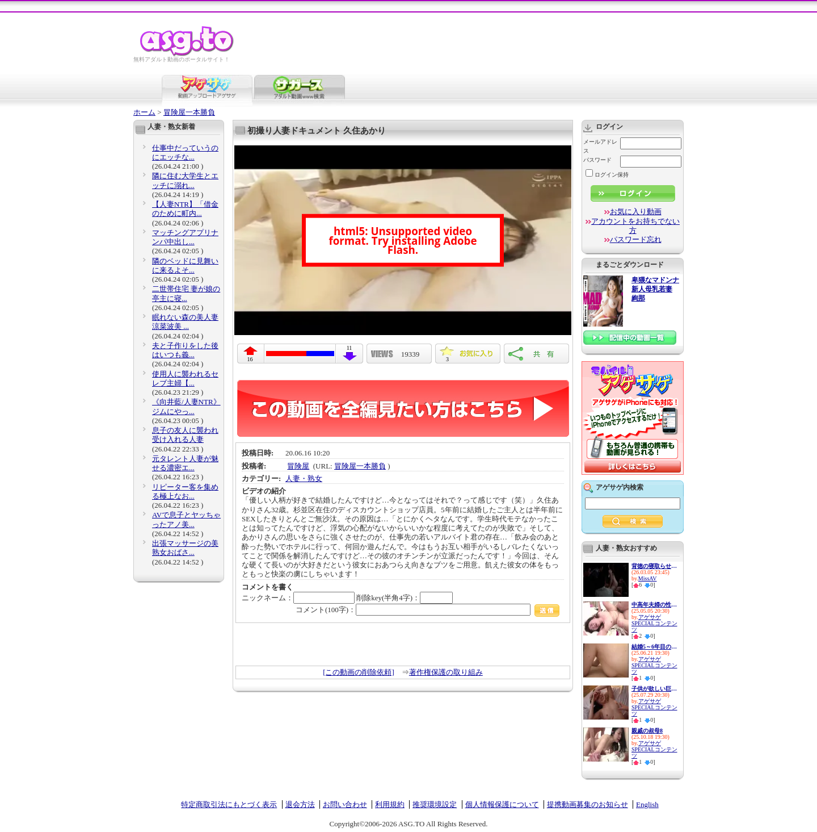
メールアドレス (600, 146)
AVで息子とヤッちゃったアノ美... (186, 519)
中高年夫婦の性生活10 (654, 604)
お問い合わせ (345, 804)
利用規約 (390, 804)
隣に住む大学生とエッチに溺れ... (185, 180)
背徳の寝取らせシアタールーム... (654, 566)
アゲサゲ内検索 (619, 487)
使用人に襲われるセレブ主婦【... (185, 378)
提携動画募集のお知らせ (587, 804)
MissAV (647, 578)
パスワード (597, 160)
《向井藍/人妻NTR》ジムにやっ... (186, 406)
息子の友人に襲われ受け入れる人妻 (185, 435)
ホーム (144, 112)
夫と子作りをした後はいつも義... (185, 350)
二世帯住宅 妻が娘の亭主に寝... (186, 293)
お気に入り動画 (636, 211)
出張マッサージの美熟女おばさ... (185, 548)
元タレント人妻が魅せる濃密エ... (185, 463)
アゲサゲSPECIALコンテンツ (654, 623)
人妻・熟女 (303, 478)
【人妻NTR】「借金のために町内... (185, 209)
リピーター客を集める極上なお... (185, 491)
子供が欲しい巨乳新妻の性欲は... (654, 688)
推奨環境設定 (434, 804)
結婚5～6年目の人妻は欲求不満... (654, 646)
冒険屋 (298, 466)
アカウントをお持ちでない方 (635, 226)
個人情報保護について (502, 804)
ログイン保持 (607, 175)
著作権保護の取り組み (446, 672)
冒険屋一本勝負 (189, 112)
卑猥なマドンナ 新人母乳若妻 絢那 (655, 289)
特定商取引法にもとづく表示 (229, 804)
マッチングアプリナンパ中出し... (185, 237)
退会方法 (300, 804)
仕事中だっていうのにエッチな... (185, 152)
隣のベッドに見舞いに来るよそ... (185, 265)
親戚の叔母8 (647, 731)
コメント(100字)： (427, 609)
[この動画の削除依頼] (358, 672)
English (647, 804)
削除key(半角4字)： (404, 597)
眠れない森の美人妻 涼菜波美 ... (185, 322)
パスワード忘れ (636, 239)
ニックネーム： (298, 597)
